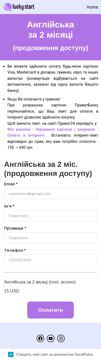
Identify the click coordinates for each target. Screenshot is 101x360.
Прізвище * (15, 228)
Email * (11, 184)
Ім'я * (9, 206)
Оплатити (50, 310)
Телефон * (15, 250)
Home (92, 7)
